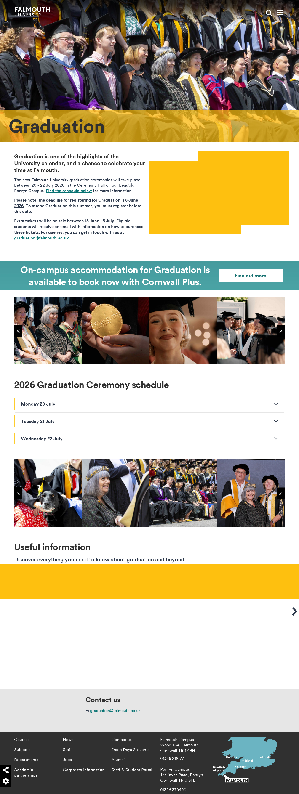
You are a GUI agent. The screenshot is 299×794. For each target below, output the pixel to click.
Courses (21, 721)
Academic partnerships (25, 754)
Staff (67, 731)
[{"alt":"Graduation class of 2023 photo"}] (183, 493)
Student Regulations (251, 787)
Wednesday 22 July (42, 438)
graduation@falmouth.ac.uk (115, 693)
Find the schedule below (69, 190)
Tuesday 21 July (38, 421)
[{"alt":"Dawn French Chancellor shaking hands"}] (116, 493)
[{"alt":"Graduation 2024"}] (48, 330)
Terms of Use (270, 787)
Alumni (118, 741)
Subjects (22, 731)
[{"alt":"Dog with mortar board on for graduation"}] (48, 493)
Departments (26, 741)
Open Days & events (130, 731)
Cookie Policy (203, 787)
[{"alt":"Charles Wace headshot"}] (251, 493)
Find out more (250, 275)
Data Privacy (231, 787)
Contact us (122, 721)
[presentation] (219, 193)
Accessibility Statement (181, 787)
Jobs (67, 741)
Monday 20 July (38, 404)
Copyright (217, 787)
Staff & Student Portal (132, 751)
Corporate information (83, 751)
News (68, 721)
